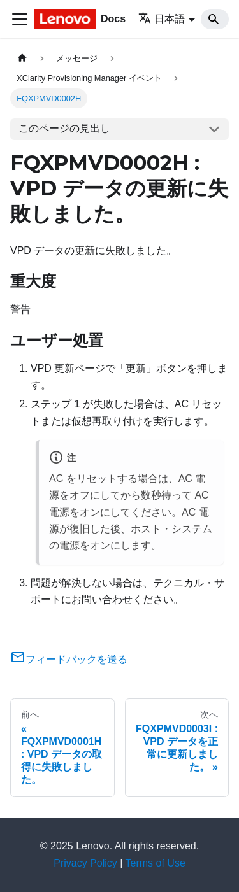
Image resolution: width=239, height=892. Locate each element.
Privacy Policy (85, 863)
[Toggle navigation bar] (19, 19)
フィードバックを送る (68, 659)
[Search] (215, 19)
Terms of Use (155, 863)
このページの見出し (64, 128)
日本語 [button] (161, 18)
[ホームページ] (22, 58)
